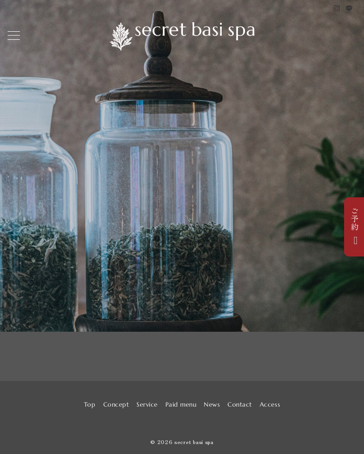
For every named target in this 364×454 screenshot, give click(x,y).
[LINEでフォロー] (349, 8)
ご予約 (354, 218)
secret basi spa (194, 441)
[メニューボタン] (14, 36)
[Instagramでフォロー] (337, 8)
